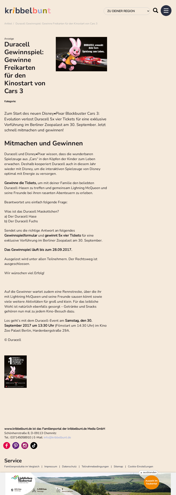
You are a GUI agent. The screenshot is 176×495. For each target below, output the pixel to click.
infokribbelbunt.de (57, 437)
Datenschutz (69, 466)
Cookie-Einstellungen (140, 466)
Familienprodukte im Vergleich (21, 466)
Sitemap (118, 466)
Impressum (50, 466)
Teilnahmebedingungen (95, 466)
